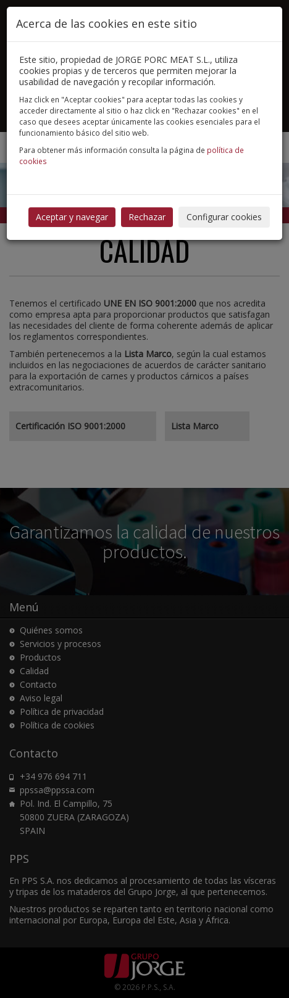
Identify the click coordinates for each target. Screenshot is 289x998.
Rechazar (146, 217)
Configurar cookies (224, 217)
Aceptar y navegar (72, 217)
